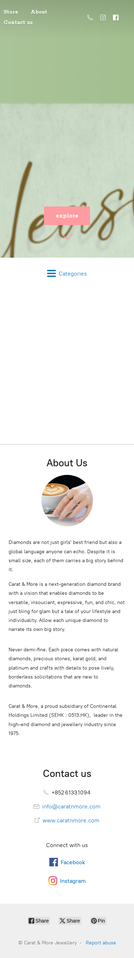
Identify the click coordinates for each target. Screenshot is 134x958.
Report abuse (101, 943)
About (39, 12)
